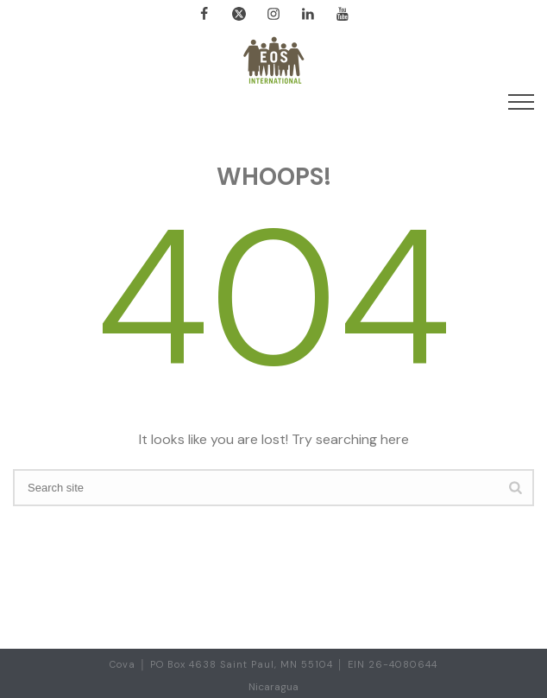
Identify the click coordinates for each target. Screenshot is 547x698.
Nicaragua (273, 687)
